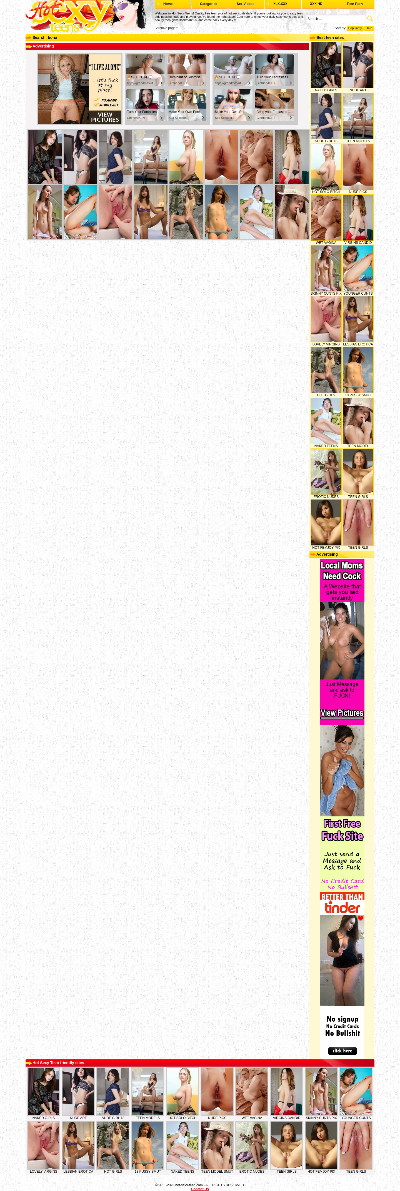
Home (167, 4)
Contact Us (200, 1189)
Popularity (355, 28)
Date (369, 28)
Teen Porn (355, 4)
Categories (208, 4)
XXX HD (316, 4)
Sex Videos (245, 4)
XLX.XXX (280, 4)
